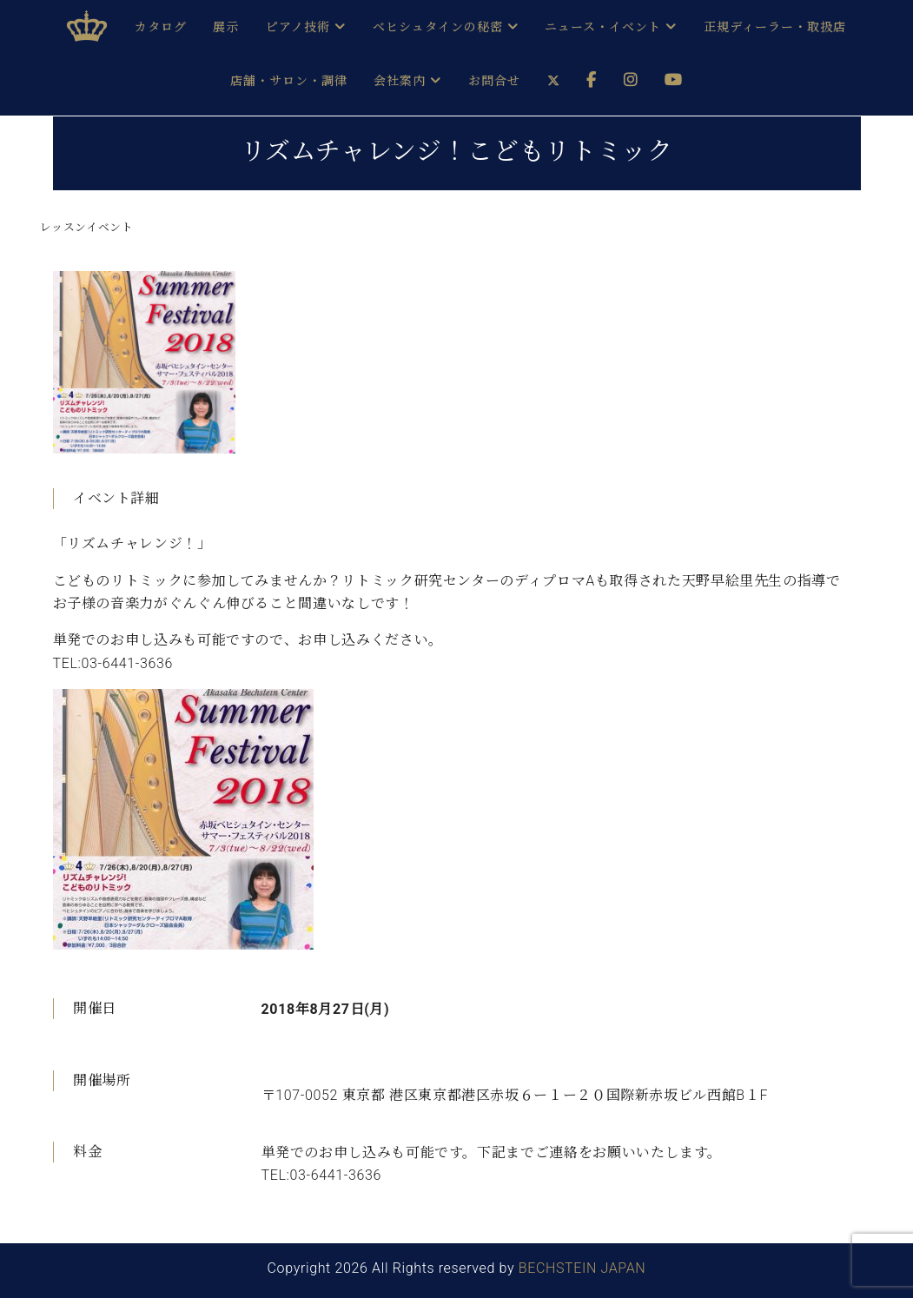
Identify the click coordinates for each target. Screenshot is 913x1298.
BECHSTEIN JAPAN (582, 1268)
